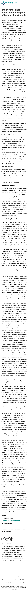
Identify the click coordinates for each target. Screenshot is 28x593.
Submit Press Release (8, 580)
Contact (25, 583)
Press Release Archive (16, 577)
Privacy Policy (18, 583)
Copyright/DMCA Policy (7, 583)
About (7, 577)
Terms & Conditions (20, 580)
